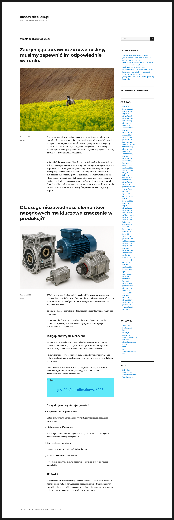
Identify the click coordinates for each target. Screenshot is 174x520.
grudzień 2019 (127, 255)
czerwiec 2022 (127, 196)
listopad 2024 (127, 142)
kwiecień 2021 (127, 229)
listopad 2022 (127, 184)
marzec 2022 (127, 203)
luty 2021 (125, 234)
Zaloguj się (126, 370)
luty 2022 (125, 206)
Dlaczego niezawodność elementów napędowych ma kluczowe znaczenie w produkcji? (66, 213)
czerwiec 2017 (127, 293)
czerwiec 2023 (127, 177)
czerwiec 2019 (127, 262)
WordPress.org (127, 377)
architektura (126, 326)
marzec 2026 (127, 111)
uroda (124, 347)
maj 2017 (125, 295)
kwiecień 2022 (127, 201)
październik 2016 (128, 305)
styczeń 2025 (127, 137)
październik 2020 (128, 241)
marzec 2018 (126, 279)
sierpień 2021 (127, 220)
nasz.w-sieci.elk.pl (34, 17)
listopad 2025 (127, 121)
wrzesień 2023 (127, 170)
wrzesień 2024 (127, 147)
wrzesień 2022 (127, 189)
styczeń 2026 (127, 116)
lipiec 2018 (126, 272)
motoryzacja (126, 335)
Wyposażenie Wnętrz (129, 352)
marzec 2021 (126, 232)
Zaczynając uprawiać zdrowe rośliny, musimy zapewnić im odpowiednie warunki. (62, 55)
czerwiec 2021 (127, 225)
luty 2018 (125, 281)
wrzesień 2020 (127, 243)
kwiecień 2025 (127, 133)
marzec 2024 (127, 161)
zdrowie (125, 354)
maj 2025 (125, 130)
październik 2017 (128, 286)
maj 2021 (125, 227)
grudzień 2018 (127, 267)
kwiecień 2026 (127, 109)
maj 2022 (125, 199)
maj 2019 (125, 265)
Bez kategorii (127, 328)
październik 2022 (128, 187)
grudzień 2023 (127, 168)
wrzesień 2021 (127, 217)
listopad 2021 (127, 213)
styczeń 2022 (127, 208)
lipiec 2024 (126, 151)
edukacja (125, 333)
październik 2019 (128, 258)
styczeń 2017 (127, 300)
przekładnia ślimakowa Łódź (80, 390)
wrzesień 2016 (127, 307)
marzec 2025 (127, 135)
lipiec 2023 (126, 175)
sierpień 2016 (127, 309)
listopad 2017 (127, 283)
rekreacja (125, 340)
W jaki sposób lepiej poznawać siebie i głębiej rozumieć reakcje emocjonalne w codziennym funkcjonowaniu (136, 58)
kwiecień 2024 (127, 159)
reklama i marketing (129, 337)
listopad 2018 (127, 269)
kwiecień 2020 (127, 250)
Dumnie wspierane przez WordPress (48, 509)
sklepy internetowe (129, 342)
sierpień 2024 (127, 149)
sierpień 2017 (127, 288)
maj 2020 (125, 248)
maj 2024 (125, 156)
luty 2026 (125, 114)
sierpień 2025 (127, 123)
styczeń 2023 (127, 182)
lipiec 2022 (126, 194)
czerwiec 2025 (127, 128)
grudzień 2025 (127, 118)
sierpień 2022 (127, 192)
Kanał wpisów (127, 372)
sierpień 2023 (127, 173)
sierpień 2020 (127, 246)
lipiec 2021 (126, 222)
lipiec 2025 (126, 126)
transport (125, 344)
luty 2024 (125, 163)
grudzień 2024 (127, 140)
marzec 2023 (126, 180)
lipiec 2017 (126, 291)
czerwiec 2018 (127, 274)
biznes (22, 140)
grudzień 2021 (127, 210)
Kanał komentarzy (129, 375)
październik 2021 (128, 215)
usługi (22, 298)
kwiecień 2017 (127, 298)
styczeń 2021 (127, 236)
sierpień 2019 (127, 260)
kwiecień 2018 (127, 276)
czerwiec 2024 (127, 154)
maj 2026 (125, 107)
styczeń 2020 (127, 253)
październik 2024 (128, 144)
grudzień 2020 (127, 239)
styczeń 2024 (127, 166)
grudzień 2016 (127, 302)
